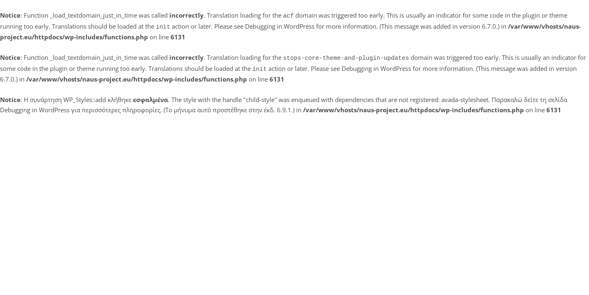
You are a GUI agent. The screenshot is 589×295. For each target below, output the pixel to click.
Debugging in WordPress (280, 25)
